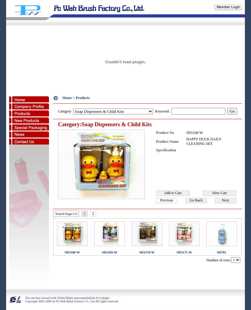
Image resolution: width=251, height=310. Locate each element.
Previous (166, 200)
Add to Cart (173, 193)
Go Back (195, 200)
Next (225, 200)
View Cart (219, 193)
